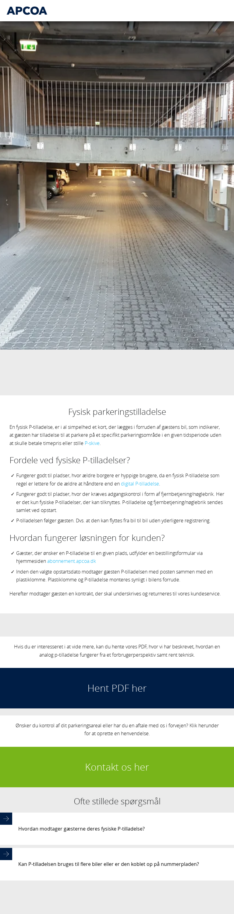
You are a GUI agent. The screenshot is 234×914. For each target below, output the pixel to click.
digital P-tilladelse (140, 475)
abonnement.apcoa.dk (71, 553)
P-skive (92, 435)
